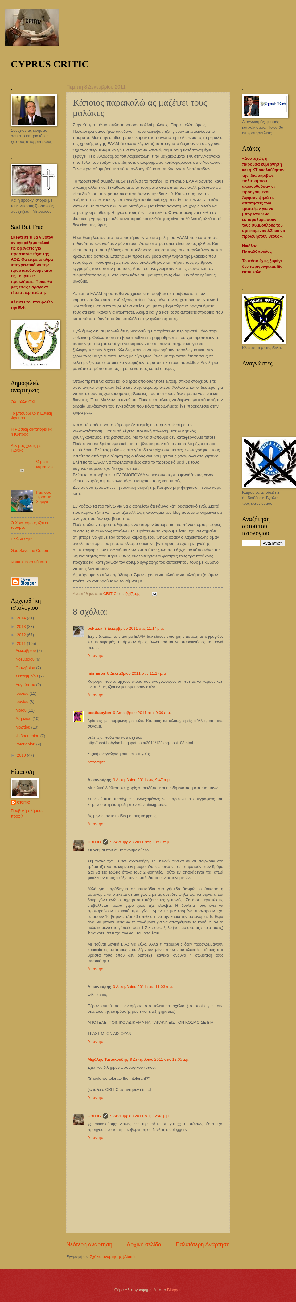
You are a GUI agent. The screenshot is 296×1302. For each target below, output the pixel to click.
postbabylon (99, 712)
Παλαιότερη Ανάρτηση (203, 1244)
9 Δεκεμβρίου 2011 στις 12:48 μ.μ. (140, 1116)
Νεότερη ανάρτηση (89, 1244)
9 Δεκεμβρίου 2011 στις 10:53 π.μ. (140, 842)
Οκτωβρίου (25, 667)
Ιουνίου (22, 701)
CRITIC (94, 842)
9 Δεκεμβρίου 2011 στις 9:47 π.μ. (142, 780)
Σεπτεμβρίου (27, 676)
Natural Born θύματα (29, 562)
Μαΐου (21, 710)
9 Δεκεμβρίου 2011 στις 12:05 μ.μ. (159, 1059)
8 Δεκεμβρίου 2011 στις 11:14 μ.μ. (134, 628)
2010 (22, 755)
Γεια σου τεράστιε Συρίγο (43, 497)
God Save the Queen (29, 550)
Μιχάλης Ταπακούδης (108, 1059)
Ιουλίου (22, 693)
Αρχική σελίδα (144, 1244)
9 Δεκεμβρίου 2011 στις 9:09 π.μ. (142, 712)
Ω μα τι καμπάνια (44, 463)
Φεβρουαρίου (27, 735)
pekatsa (95, 628)
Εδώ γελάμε (21, 539)
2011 (22, 643)
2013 (22, 626)
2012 (22, 635)
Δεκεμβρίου (26, 650)
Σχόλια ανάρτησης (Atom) (112, 1256)
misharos (96, 673)
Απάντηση (97, 655)
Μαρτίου (23, 727)
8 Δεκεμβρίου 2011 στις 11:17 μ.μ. (137, 673)
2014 (22, 618)
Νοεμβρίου (25, 659)
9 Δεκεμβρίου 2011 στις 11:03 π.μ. (143, 986)
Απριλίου (23, 718)
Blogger (174, 1290)
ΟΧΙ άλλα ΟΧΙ (23, 402)
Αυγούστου (25, 684)
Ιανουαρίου (25, 744)
